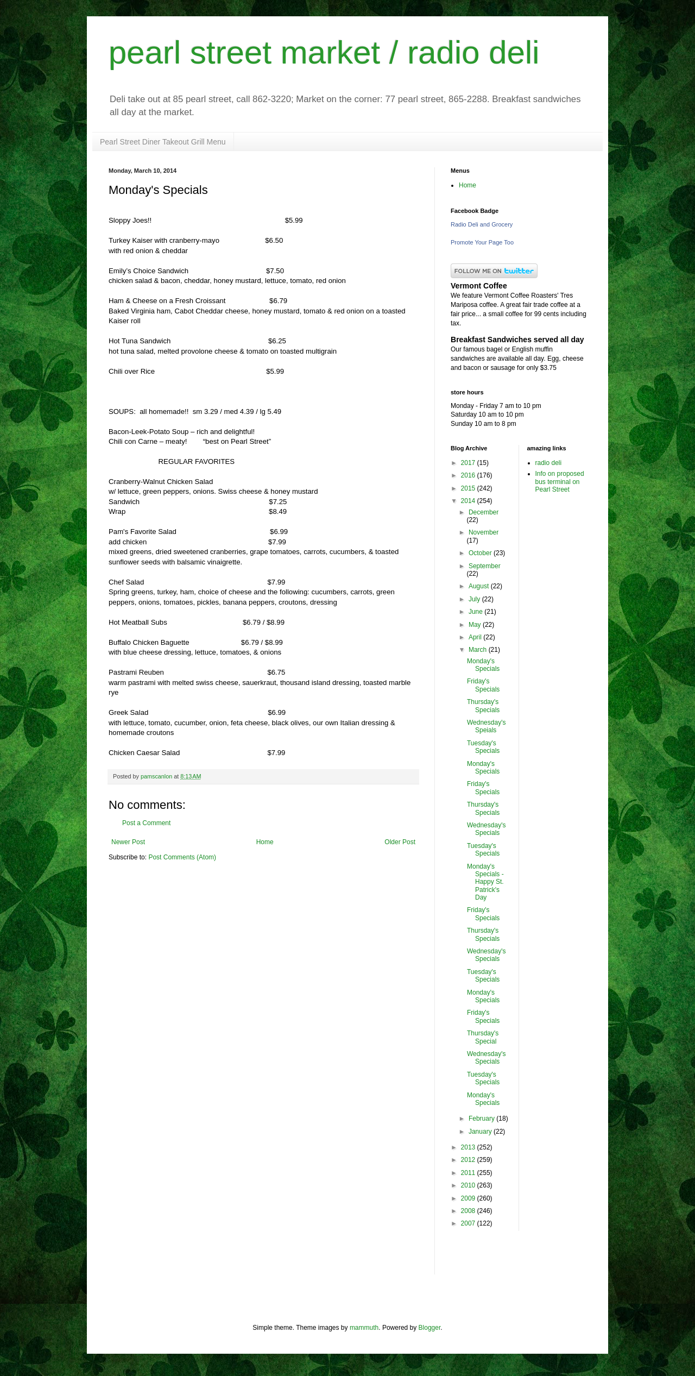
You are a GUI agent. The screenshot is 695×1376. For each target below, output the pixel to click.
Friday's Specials (483, 685)
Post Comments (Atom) (182, 857)
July (475, 599)
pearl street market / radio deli (324, 52)
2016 (469, 475)
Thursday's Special (482, 1037)
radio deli (548, 463)
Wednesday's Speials (486, 726)
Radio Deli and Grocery (482, 224)
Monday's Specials (483, 665)
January (481, 1131)
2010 (469, 1185)
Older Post (399, 842)
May (476, 625)
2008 (469, 1211)
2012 (469, 1160)
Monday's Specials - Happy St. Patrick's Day (485, 882)
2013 (469, 1147)
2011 (469, 1173)
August (480, 586)
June (476, 611)
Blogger (430, 1327)
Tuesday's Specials (483, 747)
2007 (469, 1223)
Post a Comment (146, 823)
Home (265, 842)
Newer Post (128, 842)
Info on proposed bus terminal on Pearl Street (559, 481)
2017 (469, 463)
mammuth (364, 1327)
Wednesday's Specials (486, 829)
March (479, 650)
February (482, 1118)
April (476, 637)
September (485, 566)
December (483, 512)
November (483, 532)
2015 (469, 488)
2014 (469, 501)
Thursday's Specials (483, 705)
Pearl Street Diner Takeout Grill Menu (163, 141)
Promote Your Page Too (482, 242)
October (481, 553)
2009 (469, 1198)
